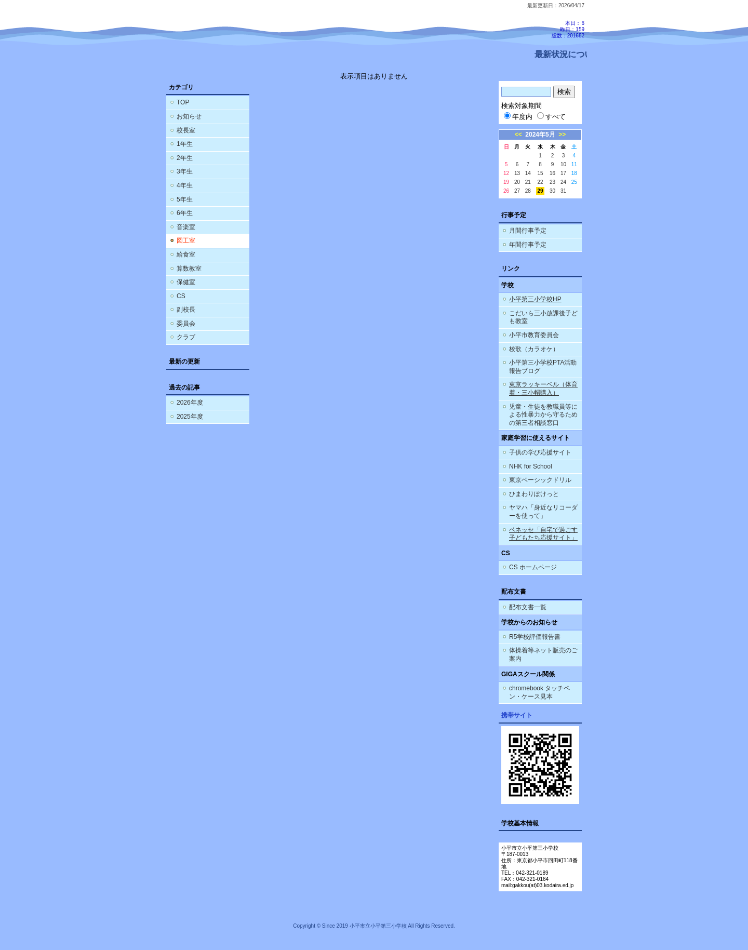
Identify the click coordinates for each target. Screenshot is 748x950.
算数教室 (189, 268)
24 (563, 182)
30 (552, 191)
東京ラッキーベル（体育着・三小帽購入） (543, 388)
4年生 (185, 185)
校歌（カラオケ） (534, 349)
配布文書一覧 (527, 607)
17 (563, 173)
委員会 (186, 323)
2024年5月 (540, 134)
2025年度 (190, 416)
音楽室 (186, 227)
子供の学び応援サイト (540, 452)
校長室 (186, 130)
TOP (183, 102)
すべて (551, 117)
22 (540, 182)
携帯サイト (516, 715)
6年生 (185, 213)
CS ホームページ (533, 567)
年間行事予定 (527, 244)
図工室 (186, 240)
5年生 (185, 199)
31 (563, 191)
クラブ (186, 337)
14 (528, 173)
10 (563, 164)
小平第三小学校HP (535, 299)
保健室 (186, 282)
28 (528, 191)
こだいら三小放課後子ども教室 (543, 317)
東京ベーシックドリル (540, 480)
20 (517, 182)
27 (517, 191)
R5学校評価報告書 (534, 636)
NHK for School (530, 466)
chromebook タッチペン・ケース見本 (539, 692)
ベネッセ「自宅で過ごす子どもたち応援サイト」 (543, 534)
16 (552, 173)
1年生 (185, 144)
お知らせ (189, 116)
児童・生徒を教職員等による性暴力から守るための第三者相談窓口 (543, 414)
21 (528, 182)
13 (517, 173)
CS (181, 296)
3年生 (185, 171)
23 (552, 182)
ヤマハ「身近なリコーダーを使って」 (543, 511)
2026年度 (190, 402)
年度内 (518, 117)
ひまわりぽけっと (534, 494)
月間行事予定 (527, 230)
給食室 (186, 254)
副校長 (186, 309)
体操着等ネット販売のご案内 (543, 654)
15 (540, 173)
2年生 (185, 158)
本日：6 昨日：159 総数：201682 (568, 29)
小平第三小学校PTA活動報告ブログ (543, 366)
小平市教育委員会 (534, 335)
